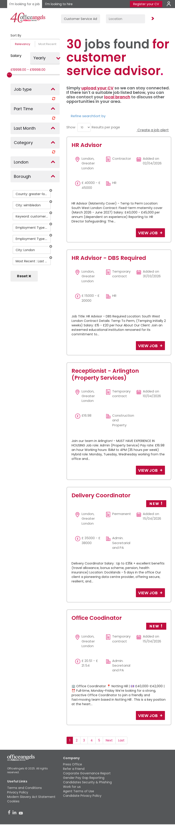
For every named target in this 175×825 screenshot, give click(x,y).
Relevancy (22, 44)
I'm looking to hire (59, 4)
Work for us (72, 786)
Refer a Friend (73, 769)
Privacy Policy (17, 792)
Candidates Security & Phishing (87, 782)
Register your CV (146, 4)
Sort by (99, 116)
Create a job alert (153, 130)
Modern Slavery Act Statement (31, 797)
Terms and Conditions (24, 788)
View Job (148, 233)
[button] (50, 190)
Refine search (82, 116)
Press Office (72, 764)
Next (109, 740)
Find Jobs (152, 19)
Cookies (13, 801)
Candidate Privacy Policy (82, 795)
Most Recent (47, 44)
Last (121, 740)
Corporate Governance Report (87, 773)
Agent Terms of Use (78, 791)
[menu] (84, 127)
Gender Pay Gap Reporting (83, 777)
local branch (117, 97)
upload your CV (97, 88)
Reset (24, 276)
